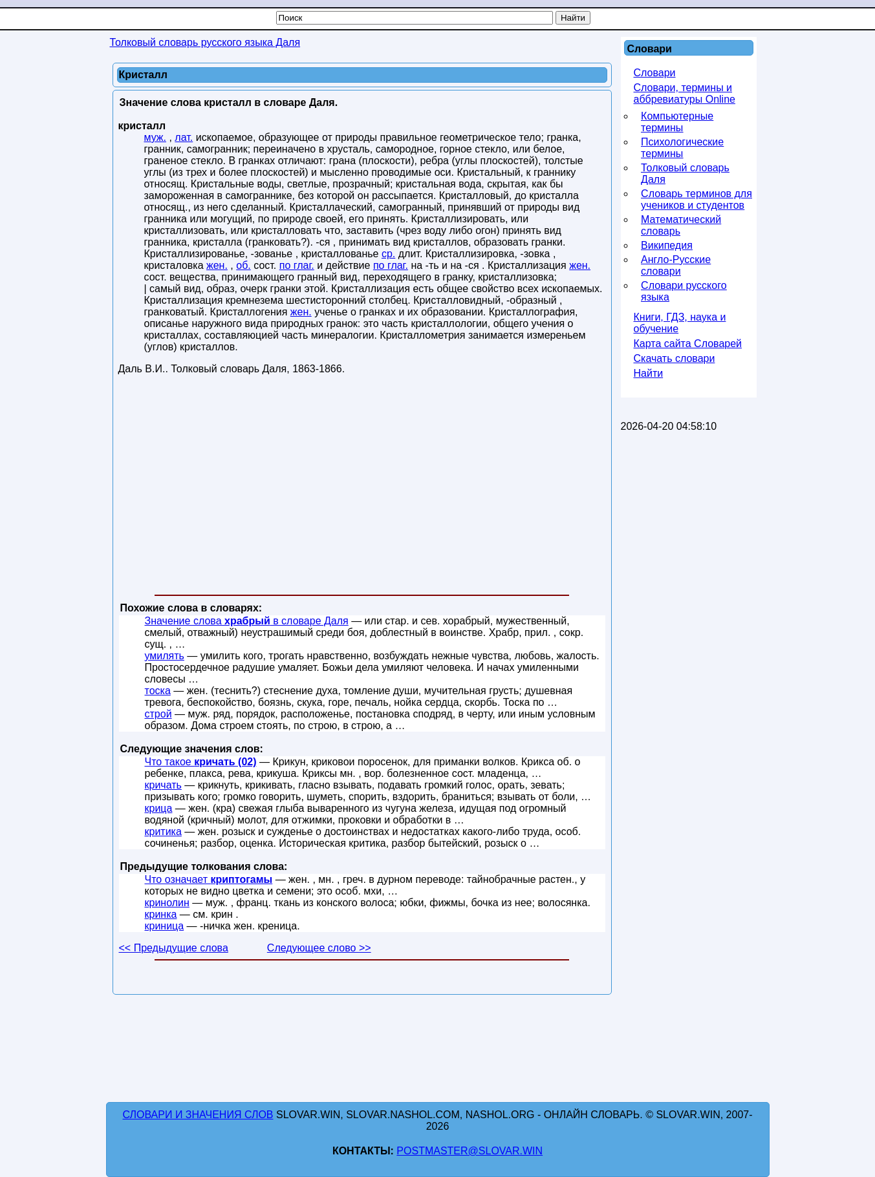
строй (158, 713)
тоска (158, 690)
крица (159, 808)
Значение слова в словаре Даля (247, 620)
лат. (184, 137)
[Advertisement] (362, 487)
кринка (161, 914)
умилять (164, 655)
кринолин (167, 902)
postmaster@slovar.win (469, 1150)
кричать (163, 784)
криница (164, 925)
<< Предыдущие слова (173, 947)
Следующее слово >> (319, 947)
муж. (155, 137)
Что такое (201, 761)
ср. (388, 253)
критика (163, 831)
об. (243, 265)
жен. (217, 265)
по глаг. (296, 265)
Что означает (209, 879)
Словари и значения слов (198, 1114)
